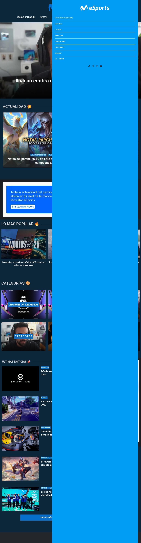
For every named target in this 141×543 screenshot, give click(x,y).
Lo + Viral (119, 17)
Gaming (55, 17)
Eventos (67, 17)
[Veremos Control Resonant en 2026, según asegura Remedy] (107, 126)
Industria (95, 17)
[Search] (128, 7)
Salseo (107, 17)
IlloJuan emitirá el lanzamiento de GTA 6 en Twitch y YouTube (70, 83)
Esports (43, 17)
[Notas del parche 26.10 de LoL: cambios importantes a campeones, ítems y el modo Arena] (44, 140)
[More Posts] (47, 518)
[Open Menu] (132, 7)
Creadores (80, 17)
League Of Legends (26, 17)
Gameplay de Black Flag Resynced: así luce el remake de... (108, 160)
